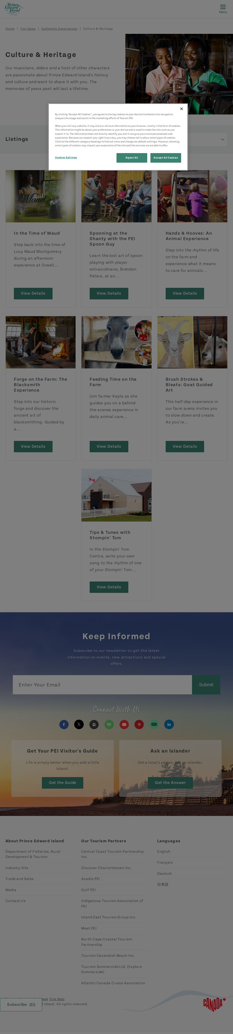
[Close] (182, 109)
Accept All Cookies (166, 157)
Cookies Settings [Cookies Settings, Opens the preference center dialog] (66, 157)
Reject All (132, 157)
